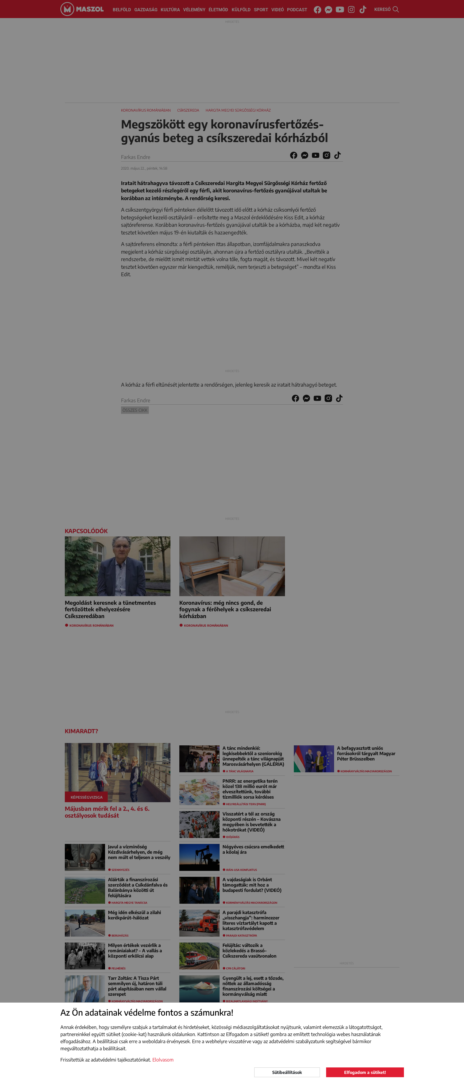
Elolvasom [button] (163, 1060)
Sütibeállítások (287, 1072)
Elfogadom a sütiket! (365, 1072)
